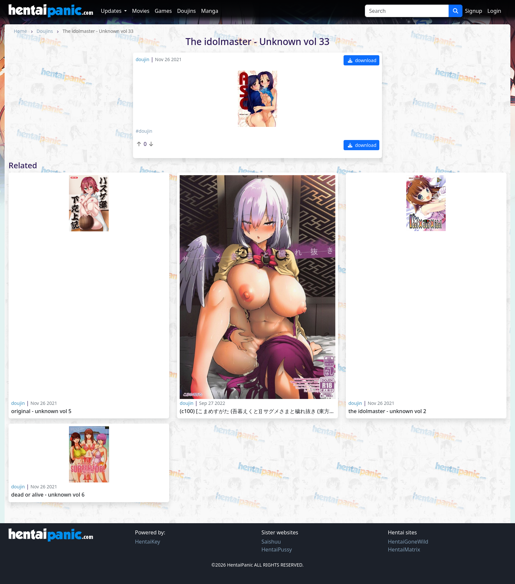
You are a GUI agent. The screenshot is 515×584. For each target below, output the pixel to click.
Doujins (186, 10)
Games (163, 10)
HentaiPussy (276, 549)
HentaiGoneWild (408, 541)
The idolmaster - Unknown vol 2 (387, 411)
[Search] (407, 11)
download (362, 60)
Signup (473, 10)
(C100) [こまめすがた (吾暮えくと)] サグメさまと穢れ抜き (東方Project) (257, 411)
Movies (140, 10)
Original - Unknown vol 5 (41, 411)
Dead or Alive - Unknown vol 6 (47, 495)
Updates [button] (112, 10)
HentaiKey (147, 541)
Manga (209, 10)
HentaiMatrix (404, 549)
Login (494, 10)
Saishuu (271, 541)
